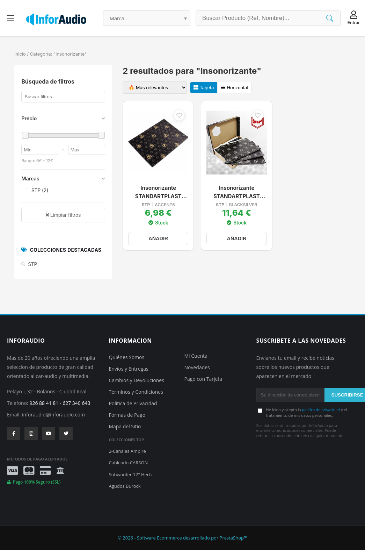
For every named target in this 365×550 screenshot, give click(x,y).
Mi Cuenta (195, 355)
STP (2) (35, 190)
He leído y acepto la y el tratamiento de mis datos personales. (306, 412)
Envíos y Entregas (128, 368)
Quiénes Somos (126, 357)
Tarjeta (204, 87)
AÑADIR (158, 238)
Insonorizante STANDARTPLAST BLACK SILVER (236, 193)
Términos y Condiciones (136, 391)
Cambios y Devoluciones (136, 380)
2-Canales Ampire (127, 451)
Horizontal (234, 87)
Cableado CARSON (128, 462)
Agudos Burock (124, 486)
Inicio (20, 54)
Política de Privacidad (133, 403)
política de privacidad (321, 409)
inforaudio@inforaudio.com (53, 414)
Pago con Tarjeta (203, 379)
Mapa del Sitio (125, 426)
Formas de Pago (127, 415)
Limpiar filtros (63, 215)
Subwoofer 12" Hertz (130, 474)
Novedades (197, 367)
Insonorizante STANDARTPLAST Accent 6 (158, 193)
